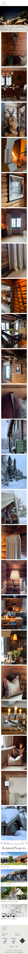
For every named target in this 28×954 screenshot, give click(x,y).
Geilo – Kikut (6, 885)
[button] (26, 3)
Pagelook (20, 952)
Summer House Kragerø (10, 902)
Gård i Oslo (5, 867)
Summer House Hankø (9, 919)
